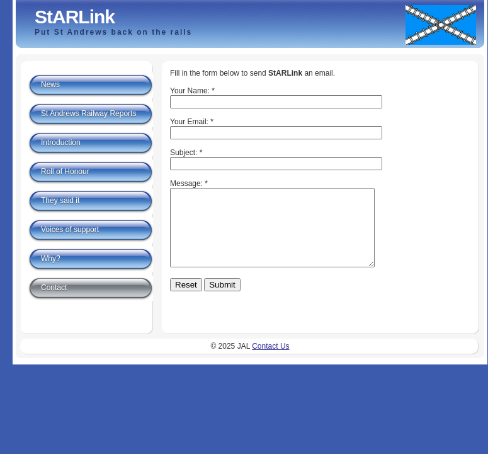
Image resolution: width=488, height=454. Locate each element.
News (50, 84)
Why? (50, 258)
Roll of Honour (65, 171)
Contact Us (270, 356)
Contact (54, 287)
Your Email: (189, 121)
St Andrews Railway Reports (88, 113)
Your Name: (190, 90)
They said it (60, 200)
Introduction (61, 142)
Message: (186, 183)
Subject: (183, 152)
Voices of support (70, 229)
